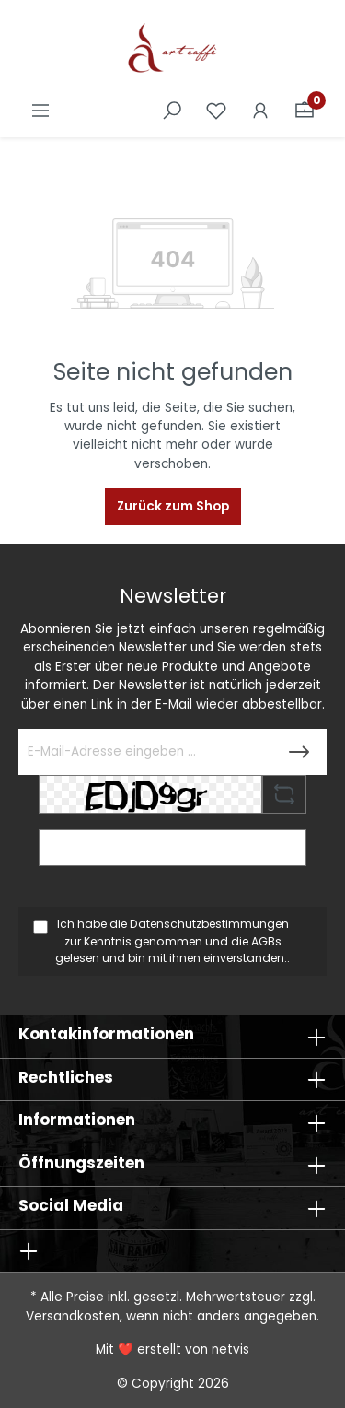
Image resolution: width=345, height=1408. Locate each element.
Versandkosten (73, 1316)
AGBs (266, 941)
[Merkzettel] (216, 111)
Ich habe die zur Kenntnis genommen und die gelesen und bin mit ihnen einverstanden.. (172, 941)
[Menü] (40, 111)
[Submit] (299, 752)
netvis (230, 1349)
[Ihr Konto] (260, 111)
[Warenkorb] (304, 111)
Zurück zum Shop (173, 506)
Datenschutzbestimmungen (209, 924)
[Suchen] (172, 111)
